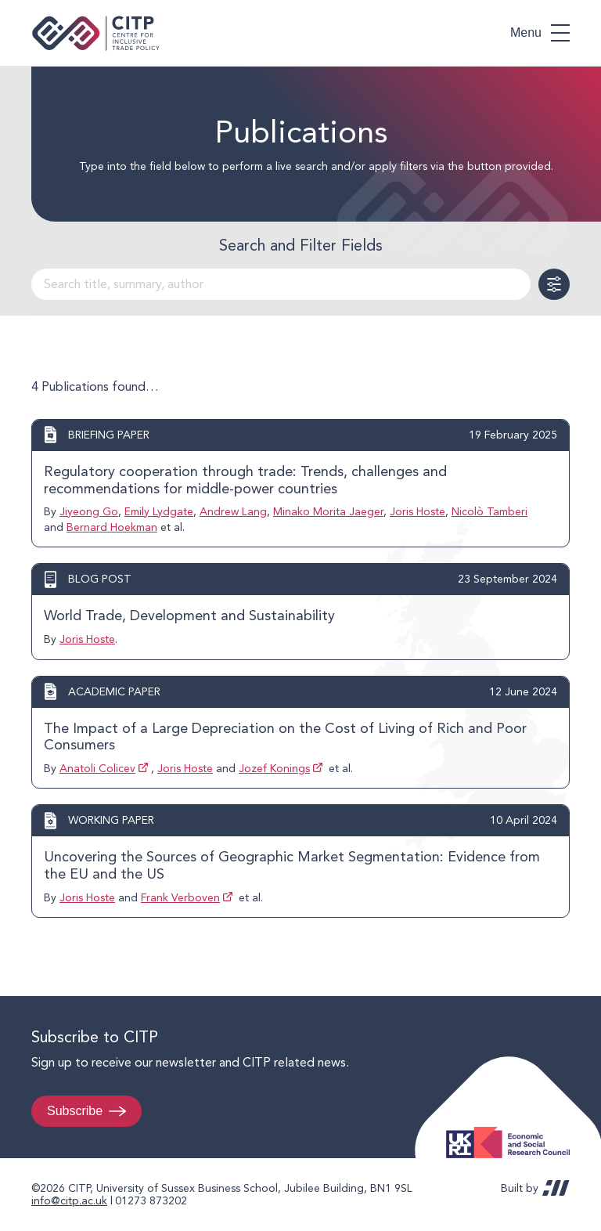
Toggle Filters (554, 284)
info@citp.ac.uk (69, 1200)
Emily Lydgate (158, 511)
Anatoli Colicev (97, 768)
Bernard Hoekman (112, 527)
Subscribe (75, 1110)
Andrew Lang (233, 511)
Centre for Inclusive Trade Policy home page (95, 33)
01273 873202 (151, 1200)
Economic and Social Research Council (512, 1130)
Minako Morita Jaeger (328, 511)
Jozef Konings (274, 768)
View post (300, 483)
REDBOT (556, 1188)
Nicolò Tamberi (489, 511)
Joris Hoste (417, 511)
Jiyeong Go (88, 511)
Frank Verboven (180, 897)
